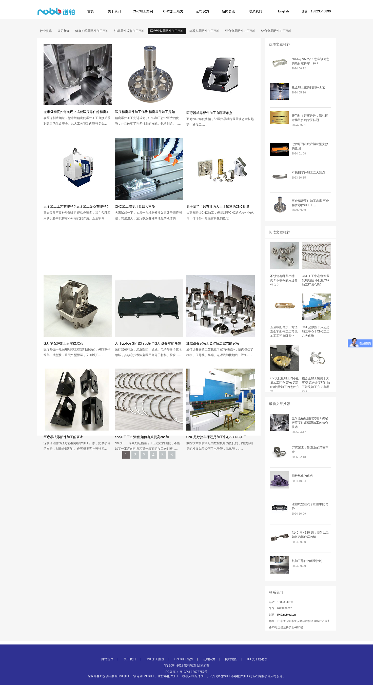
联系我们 (255, 11)
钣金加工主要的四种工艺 (308, 87)
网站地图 (231, 670)
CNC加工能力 (173, 11)
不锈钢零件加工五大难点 (308, 172)
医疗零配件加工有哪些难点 (63, 380)
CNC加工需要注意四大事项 (135, 206)
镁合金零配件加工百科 (240, 31)
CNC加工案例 (143, 11)
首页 (90, 11)
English (283, 11)
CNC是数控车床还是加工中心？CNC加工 (216, 474)
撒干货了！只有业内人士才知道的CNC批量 (217, 206)
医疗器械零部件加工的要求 (63, 474)
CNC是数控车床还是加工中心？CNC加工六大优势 (316, 331)
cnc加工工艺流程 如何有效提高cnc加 (142, 474)
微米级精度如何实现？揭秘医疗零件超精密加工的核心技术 (310, 423)
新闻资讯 (228, 11)
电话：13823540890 (316, 11)
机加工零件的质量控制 (307, 561)
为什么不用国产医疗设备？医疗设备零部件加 (148, 380)
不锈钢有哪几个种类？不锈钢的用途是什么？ (284, 280)
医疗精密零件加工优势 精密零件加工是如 (145, 112)
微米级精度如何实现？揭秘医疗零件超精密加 (76, 112)
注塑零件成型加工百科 (129, 31)
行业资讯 (46, 31)
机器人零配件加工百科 (204, 31)
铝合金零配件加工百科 (276, 31)
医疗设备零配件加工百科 (167, 31)
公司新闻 (63, 31)
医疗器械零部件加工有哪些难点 (209, 113)
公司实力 (202, 11)
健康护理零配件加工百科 (92, 31)
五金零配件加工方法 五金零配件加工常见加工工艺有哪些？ (284, 331)
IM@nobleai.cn (286, 614)
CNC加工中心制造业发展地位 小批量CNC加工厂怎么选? (316, 280)
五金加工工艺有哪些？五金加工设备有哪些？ (76, 206)
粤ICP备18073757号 (193, 682)
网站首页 (107, 670)
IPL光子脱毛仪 (257, 670)
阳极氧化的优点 (302, 476)
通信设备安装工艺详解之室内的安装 (212, 380)
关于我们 (114, 11)
